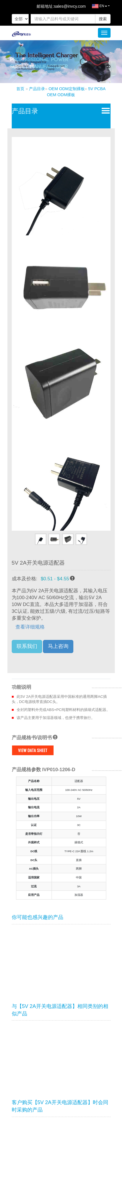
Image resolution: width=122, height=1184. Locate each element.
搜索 (103, 19)
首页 (20, 88)
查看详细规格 (30, 627)
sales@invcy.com (70, 6)
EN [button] (96, 7)
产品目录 (37, 88)
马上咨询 (58, 646)
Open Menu (104, 110)
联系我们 (27, 646)
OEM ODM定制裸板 (66, 88)
